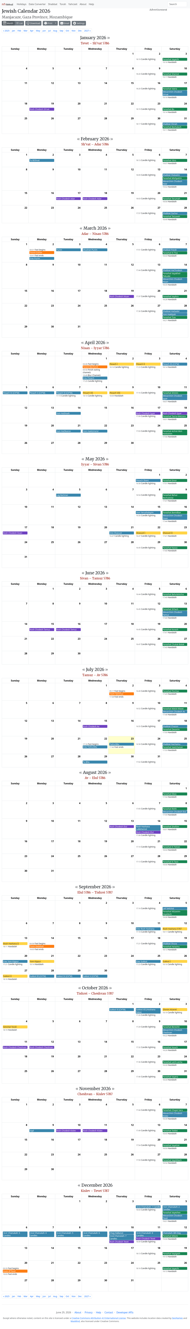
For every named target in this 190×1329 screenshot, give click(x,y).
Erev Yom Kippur (11, 961)
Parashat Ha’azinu (171, 946)
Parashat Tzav (169, 317)
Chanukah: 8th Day (172, 1233)
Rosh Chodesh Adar (65, 198)
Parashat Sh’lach (170, 609)
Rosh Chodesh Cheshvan (14, 1047)
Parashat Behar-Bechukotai (170, 496)
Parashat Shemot (171, 74)
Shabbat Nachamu (171, 744)
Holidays (21, 4)
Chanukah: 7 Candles (118, 1237)
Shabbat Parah (170, 249)
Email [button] (64, 23)
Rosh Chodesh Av (91, 726)
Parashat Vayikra (171, 296)
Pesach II (140, 364)
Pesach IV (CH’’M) (11, 392)
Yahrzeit (72, 4)
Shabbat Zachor (170, 213)
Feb (19, 30)
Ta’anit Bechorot (90, 366)
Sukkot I (167, 961)
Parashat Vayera (170, 1076)
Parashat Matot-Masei (173, 708)
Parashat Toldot (170, 1130)
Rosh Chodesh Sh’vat (39, 109)
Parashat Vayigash (171, 1253)
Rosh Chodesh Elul (118, 826)
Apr (31, 30)
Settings (79, 23)
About (83, 4)
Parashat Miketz (170, 1235)
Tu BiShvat (34, 160)
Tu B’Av (86, 762)
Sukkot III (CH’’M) (38, 976)
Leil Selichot (168, 908)
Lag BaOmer (62, 495)
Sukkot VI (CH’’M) (117, 1009)
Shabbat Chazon (170, 726)
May (38, 30)
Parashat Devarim (171, 729)
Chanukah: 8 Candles (144, 1234)
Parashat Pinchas (171, 691)
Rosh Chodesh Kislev (66, 1130)
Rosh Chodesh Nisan (119, 296)
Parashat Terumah (171, 198)
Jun (44, 30)
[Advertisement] (158, 19)
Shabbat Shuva (170, 943)
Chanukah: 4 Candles (38, 1234)
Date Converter (37, 4)
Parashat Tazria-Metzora (174, 416)
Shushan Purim (90, 249)
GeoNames (177, 1318)
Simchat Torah (10, 1026)
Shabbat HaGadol (171, 311)
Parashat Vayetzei (171, 1145)
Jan (13, 30)
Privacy (88, 1312)
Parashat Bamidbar (172, 512)
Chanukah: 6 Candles (91, 1234)
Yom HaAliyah (169, 314)
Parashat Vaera (170, 88)
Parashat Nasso (170, 547)
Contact (108, 1312)
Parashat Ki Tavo (170, 861)
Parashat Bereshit (171, 1026)
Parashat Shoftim (171, 826)
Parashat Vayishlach (172, 1160)
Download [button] (33, 23)
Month (8, 23)
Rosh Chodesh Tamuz (40, 629)
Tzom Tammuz (116, 693)
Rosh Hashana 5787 (172, 928)
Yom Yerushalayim (144, 512)
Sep (61, 30)
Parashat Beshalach (172, 127)
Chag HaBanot (116, 1233)
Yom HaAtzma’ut (91, 431)
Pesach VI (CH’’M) (64, 392)
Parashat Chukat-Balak (173, 644)
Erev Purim (35, 258)
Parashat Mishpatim (172, 178)
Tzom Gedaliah (37, 946)
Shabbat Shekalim (171, 175)
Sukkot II (7, 976)
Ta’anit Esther (36, 252)
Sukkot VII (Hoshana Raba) (145, 1011)
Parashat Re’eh (170, 808)
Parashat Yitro (169, 160)
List (19, 23)
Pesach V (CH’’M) (37, 392)
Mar (25, 30)
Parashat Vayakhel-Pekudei (172, 274)
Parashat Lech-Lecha (172, 1062)
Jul (49, 30)
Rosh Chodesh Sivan (12, 532)
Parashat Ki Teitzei (171, 846)
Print (48, 23)
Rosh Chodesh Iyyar (145, 413)
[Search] (177, 4)
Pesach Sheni (142, 480)
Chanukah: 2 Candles (171, 1208)
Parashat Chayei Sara (173, 1110)
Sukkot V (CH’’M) (90, 976)
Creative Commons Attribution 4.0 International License (99, 1318)
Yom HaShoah (63, 413)
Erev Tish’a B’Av (90, 746)
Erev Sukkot (141, 961)
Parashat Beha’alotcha (173, 594)
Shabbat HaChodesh (172, 270)
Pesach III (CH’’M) (171, 364)
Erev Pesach (88, 378)
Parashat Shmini (170, 392)
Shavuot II (168, 532)
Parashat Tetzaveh (171, 216)
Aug (55, 30)
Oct (67, 30)
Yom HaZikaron (63, 431)
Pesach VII (88, 392)
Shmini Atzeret (170, 1009)
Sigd (32, 1130)
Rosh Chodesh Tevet (119, 1241)
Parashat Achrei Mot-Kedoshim (173, 432)
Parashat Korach (170, 629)
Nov (74, 30)
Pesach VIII (115, 392)
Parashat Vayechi (171, 59)
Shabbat (52, 4)
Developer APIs (125, 1312)
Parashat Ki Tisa (170, 252)
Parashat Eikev (169, 793)
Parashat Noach (170, 1047)
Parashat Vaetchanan (173, 747)
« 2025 (6, 30)
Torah (63, 4)
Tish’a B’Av (114, 744)
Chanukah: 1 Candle (148, 1206)
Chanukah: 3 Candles (11, 1234)
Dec (80, 30)
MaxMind (75, 1321)
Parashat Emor (170, 480)
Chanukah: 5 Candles (64, 1234)
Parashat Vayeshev (171, 1212)
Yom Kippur (35, 961)
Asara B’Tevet (9, 1271)
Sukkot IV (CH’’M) (64, 976)
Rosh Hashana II (11, 943)
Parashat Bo (168, 109)
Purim (59, 249)
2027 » (87, 30)
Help (91, 4)
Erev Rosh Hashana (145, 928)
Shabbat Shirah (170, 124)
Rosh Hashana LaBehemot (143, 828)
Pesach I (114, 364)
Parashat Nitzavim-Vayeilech (172, 912)
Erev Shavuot (116, 532)
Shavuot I (140, 532)
